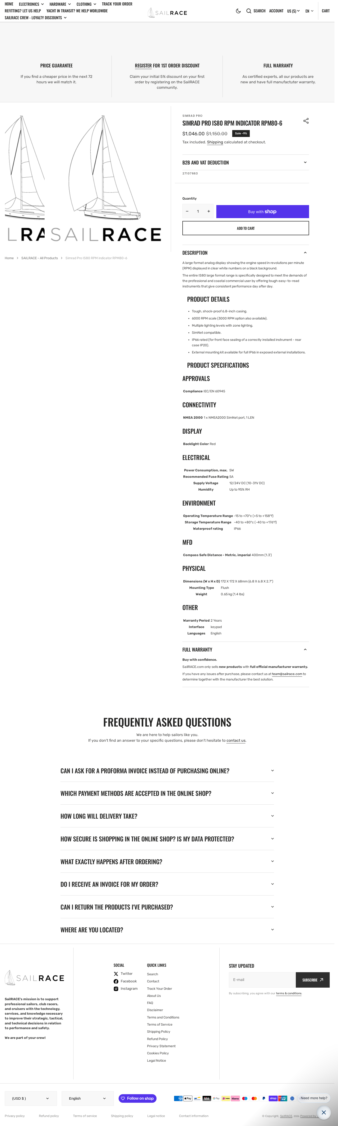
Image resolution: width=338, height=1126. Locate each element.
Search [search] (255, 11)
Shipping (215, 142)
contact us (236, 740)
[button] (238, 11)
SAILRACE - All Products (39, 258)
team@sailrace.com (287, 674)
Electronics (31, 4)
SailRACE (286, 1116)
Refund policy (49, 1116)
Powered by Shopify (313, 1116)
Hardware (60, 4)
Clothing (86, 4)
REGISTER (143, 65)
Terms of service (85, 1116)
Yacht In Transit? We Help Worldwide (77, 11)
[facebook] (126, 981)
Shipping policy (122, 1116)
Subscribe (312, 979)
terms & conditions (288, 993)
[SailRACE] (167, 11)
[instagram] (126, 988)
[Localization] (293, 11)
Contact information (193, 1116)
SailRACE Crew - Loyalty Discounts (36, 17)
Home (9, 4)
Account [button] (276, 11)
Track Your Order (117, 4)
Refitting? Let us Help (23, 11)
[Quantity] (198, 211)
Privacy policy (15, 1116)
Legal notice (156, 1116)
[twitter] (126, 973)
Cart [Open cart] (326, 11)
